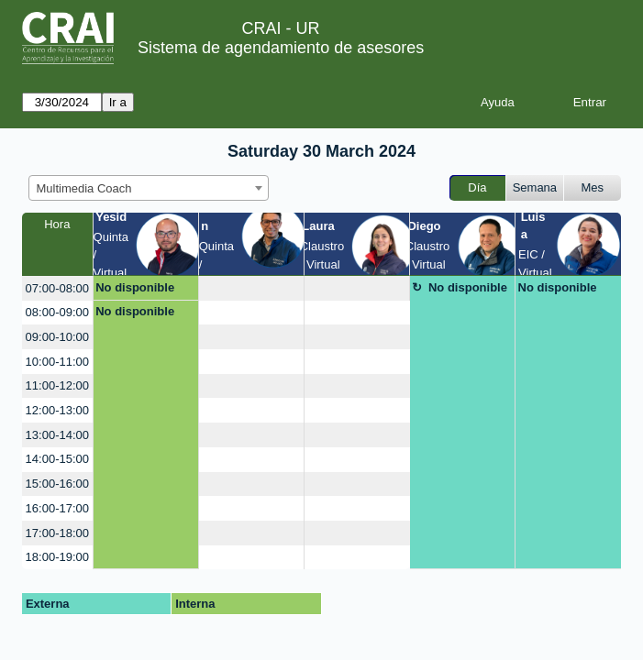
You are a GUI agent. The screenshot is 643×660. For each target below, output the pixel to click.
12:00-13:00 (57, 410)
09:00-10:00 (57, 337)
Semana (535, 187)
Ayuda (498, 102)
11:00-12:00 (57, 385)
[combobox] (148, 188)
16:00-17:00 (57, 508)
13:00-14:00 (57, 435)
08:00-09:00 (57, 312)
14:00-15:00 (57, 459)
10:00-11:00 (57, 361)
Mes (593, 187)
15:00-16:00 (57, 483)
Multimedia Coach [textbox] (84, 188)
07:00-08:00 (57, 288)
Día (477, 187)
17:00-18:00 (57, 533)
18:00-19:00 (57, 557)
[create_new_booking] (251, 288)
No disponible (134, 287)
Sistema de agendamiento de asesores (281, 47)
